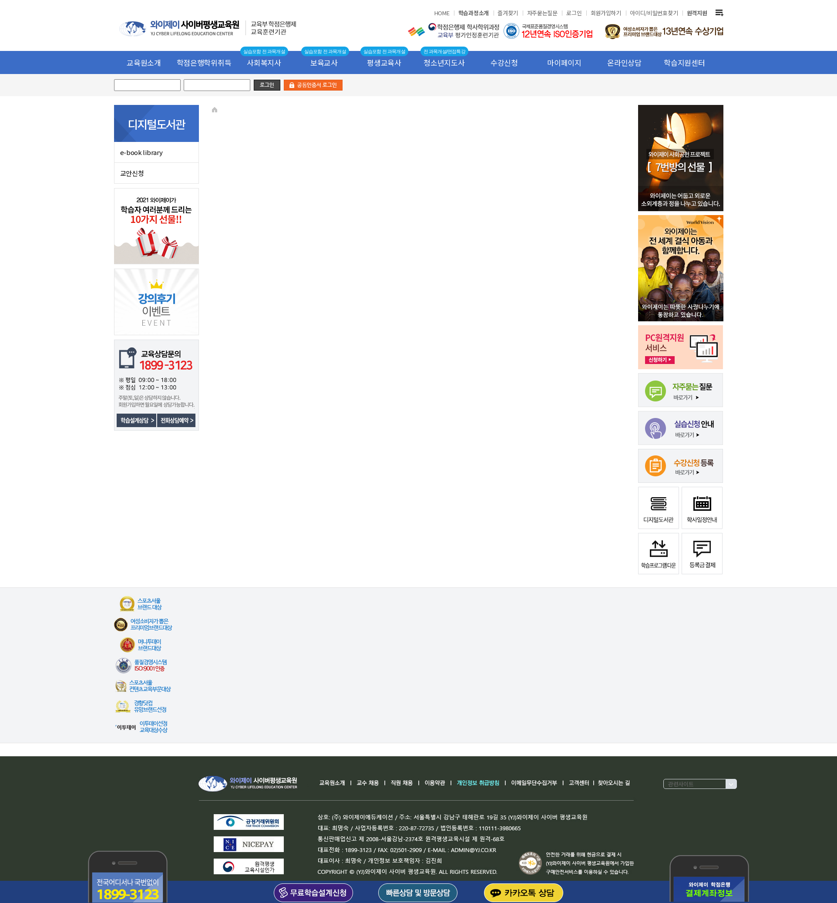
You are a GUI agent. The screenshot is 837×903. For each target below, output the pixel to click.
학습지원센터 (684, 62)
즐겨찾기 (507, 13)
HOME (442, 13)
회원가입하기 (606, 13)
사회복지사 (264, 62)
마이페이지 (564, 62)
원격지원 (697, 13)
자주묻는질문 (542, 13)
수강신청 (504, 62)
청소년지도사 (444, 62)
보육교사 (324, 62)
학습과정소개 (473, 13)
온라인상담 (624, 62)
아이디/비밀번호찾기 (654, 13)
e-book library (141, 152)
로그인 (574, 13)
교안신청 (132, 173)
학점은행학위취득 (204, 62)
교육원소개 (144, 62)
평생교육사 (384, 62)
